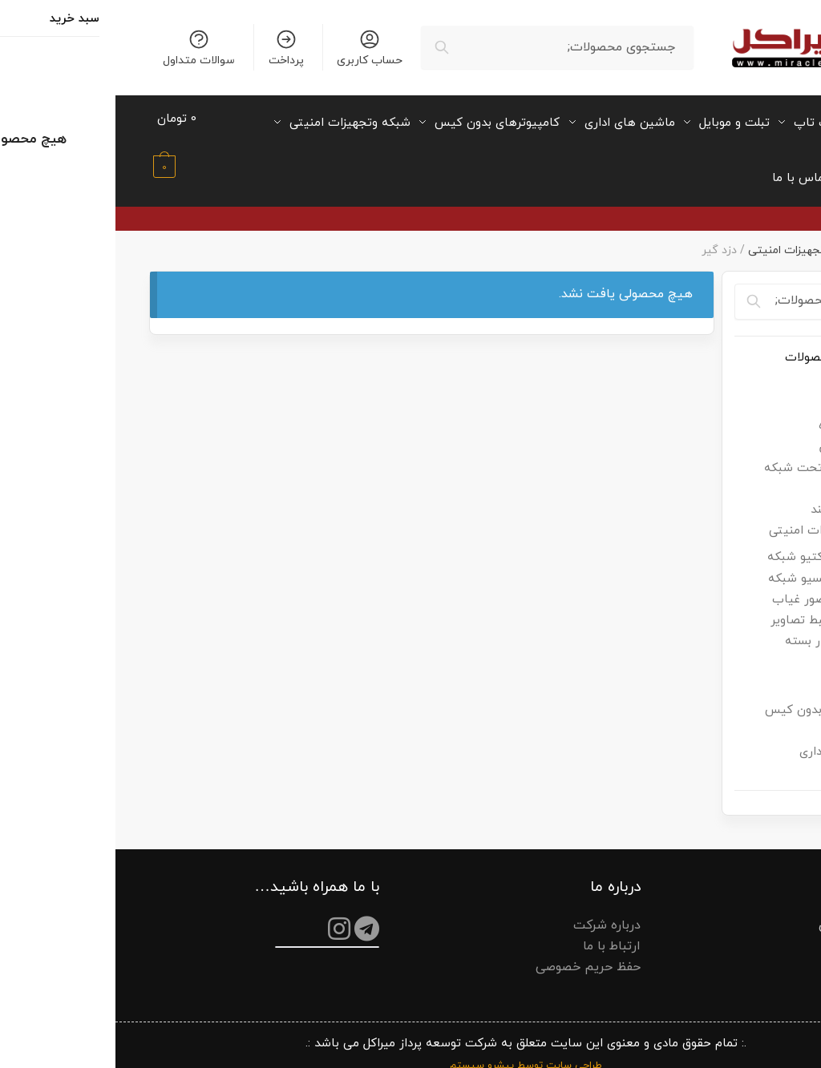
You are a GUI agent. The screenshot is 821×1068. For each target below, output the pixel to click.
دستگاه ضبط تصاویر (707, 605)
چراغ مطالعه (743, 473)
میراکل (772, 235)
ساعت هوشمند (734, 494)
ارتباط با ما (496, 931)
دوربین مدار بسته (714, 627)
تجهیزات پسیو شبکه (706, 563)
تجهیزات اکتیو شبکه (705, 542)
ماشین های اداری (729, 737)
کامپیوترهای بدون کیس (711, 695)
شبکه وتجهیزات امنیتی (689, 235)
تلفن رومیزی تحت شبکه (711, 453)
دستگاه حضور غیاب (708, 584)
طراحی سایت (459, 1051)
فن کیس (750, 653)
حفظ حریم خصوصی (472, 952)
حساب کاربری (254, 48)
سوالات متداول (83, 48)
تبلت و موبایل (739, 432)
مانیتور (756, 758)
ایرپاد (760, 389)
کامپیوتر (752, 674)
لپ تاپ (754, 715)
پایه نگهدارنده (738, 410)
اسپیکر (756, 369)
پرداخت (170, 48)
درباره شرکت (491, 910)
